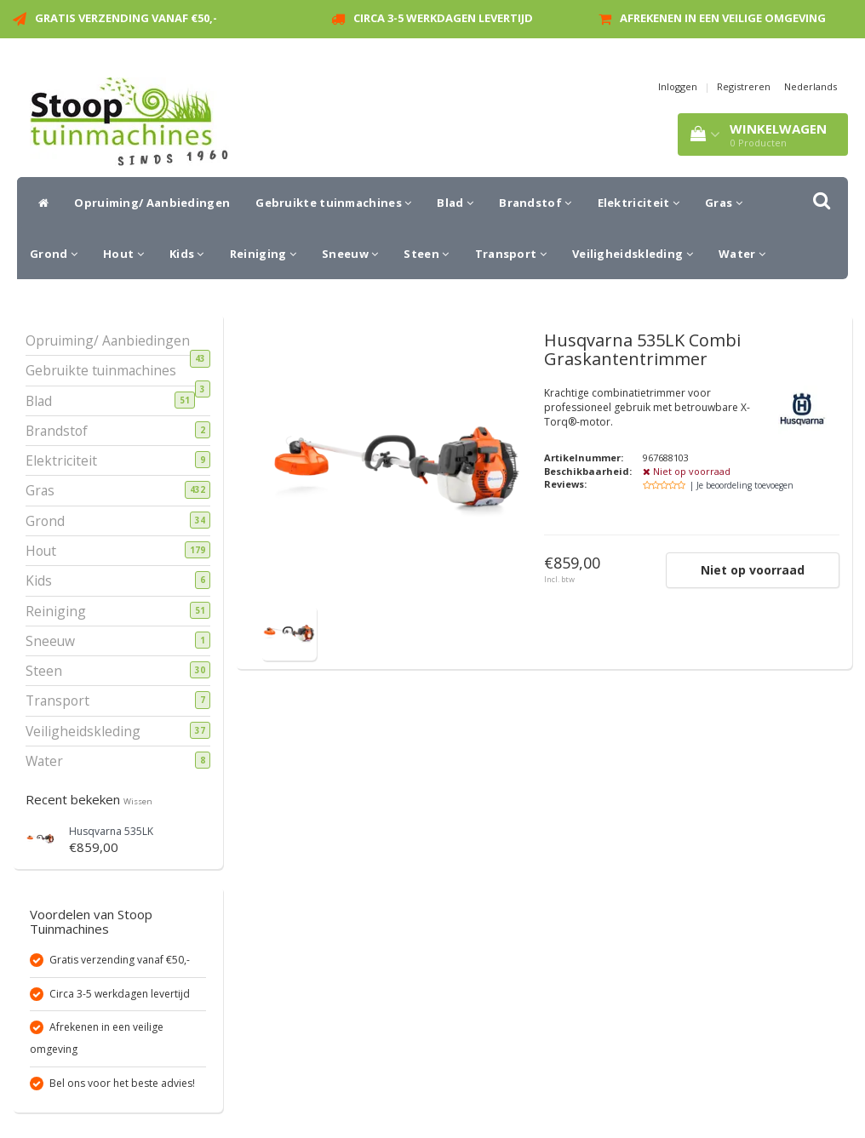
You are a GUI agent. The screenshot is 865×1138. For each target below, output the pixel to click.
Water (742, 253)
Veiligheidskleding (632, 253)
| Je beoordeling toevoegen (741, 485)
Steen (426, 253)
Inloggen (677, 86)
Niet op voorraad (753, 570)
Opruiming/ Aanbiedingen (152, 202)
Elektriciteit (639, 202)
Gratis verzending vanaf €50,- (126, 18)
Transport (511, 253)
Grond (53, 253)
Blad (455, 202)
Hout (123, 253)
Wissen (137, 801)
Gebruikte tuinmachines (333, 202)
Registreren (743, 86)
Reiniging (263, 253)
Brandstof (535, 202)
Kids (186, 253)
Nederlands (810, 86)
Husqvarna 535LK (111, 831)
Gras (723, 202)
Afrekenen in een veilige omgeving (723, 18)
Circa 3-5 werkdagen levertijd (443, 18)
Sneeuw (350, 253)
